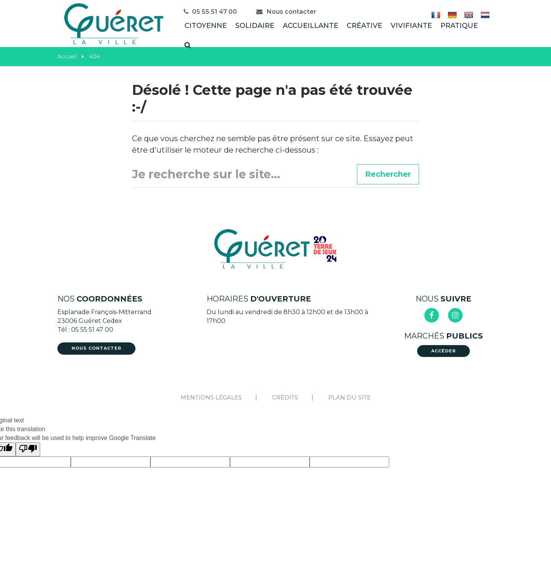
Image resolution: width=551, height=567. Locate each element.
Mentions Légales (211, 397)
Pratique (459, 25)
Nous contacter (286, 11)
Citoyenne (205, 25)
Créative (364, 25)
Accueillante (310, 25)
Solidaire (254, 25)
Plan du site (349, 397)
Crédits (285, 397)
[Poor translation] (28, 449)
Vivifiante (411, 25)
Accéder (443, 351)
